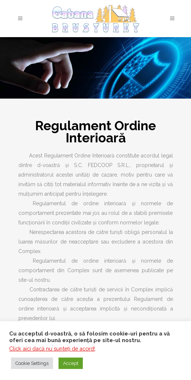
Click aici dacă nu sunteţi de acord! (52, 348)
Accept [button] (70, 363)
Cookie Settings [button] (32, 363)
